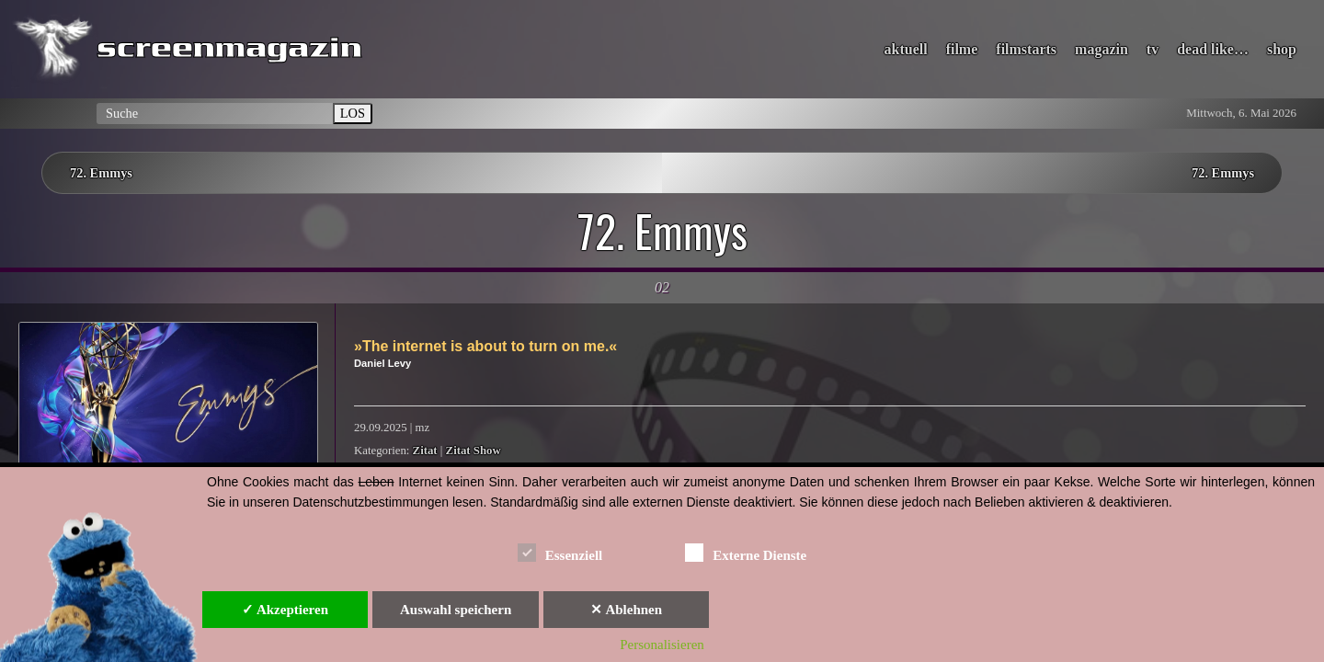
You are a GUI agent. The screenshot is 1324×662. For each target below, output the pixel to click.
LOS (352, 113)
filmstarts (1026, 49)
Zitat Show (473, 450)
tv (1152, 49)
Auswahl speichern (455, 609)
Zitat (425, 450)
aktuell (906, 49)
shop (1281, 49)
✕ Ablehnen (626, 609)
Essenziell (560, 552)
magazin (1101, 49)
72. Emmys (101, 173)
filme (962, 49)
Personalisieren (662, 644)
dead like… (1213, 49)
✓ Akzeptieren (285, 609)
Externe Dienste (745, 552)
